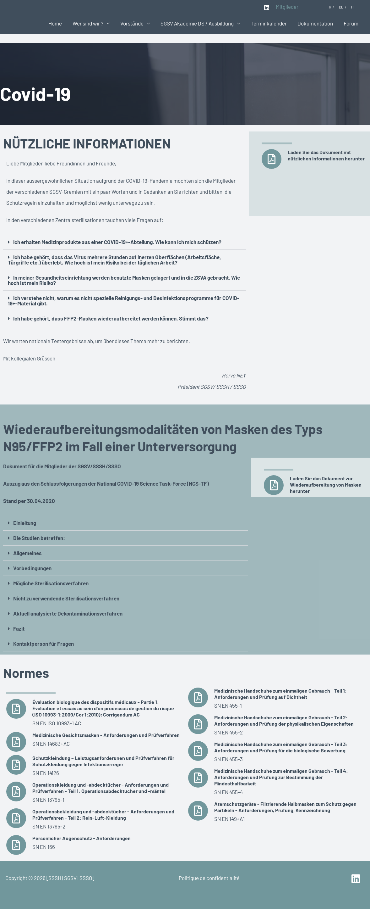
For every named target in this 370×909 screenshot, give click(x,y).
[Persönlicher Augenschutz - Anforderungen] (16, 845)
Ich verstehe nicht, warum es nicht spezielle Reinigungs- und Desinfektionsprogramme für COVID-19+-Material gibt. (123, 300)
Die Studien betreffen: (39, 538)
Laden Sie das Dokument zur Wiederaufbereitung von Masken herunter (326, 484)
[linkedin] (357, 879)
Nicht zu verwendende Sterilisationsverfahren (66, 598)
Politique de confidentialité (209, 878)
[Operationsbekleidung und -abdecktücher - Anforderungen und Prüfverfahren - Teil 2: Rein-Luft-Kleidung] (16, 818)
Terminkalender (269, 23)
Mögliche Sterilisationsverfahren (51, 583)
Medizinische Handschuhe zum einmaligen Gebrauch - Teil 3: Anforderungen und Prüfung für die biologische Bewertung (281, 747)
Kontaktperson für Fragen (43, 643)
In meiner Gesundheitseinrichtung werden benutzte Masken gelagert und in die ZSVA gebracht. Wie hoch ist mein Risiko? (124, 280)
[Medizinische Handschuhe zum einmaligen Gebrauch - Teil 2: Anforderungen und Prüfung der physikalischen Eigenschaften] (198, 724)
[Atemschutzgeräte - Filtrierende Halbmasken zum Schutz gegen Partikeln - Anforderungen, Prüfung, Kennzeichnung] (198, 811)
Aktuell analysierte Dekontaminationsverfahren (67, 613)
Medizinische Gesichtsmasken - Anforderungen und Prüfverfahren (106, 735)
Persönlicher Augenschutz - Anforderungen (81, 838)
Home (55, 23)
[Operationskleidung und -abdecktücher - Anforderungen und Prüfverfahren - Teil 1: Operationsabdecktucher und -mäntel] (16, 791)
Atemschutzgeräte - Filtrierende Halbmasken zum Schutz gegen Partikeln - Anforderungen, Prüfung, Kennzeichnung (285, 807)
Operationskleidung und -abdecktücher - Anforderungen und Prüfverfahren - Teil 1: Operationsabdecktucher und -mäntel (100, 788)
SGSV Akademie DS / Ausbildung (197, 23)
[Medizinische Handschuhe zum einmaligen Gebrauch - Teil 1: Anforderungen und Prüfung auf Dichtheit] (198, 697)
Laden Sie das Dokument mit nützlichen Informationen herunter (326, 155)
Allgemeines (27, 553)
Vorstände (132, 23)
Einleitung (24, 523)
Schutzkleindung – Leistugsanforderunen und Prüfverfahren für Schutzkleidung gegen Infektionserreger (103, 761)
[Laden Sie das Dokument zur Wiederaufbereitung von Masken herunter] (274, 485)
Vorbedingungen (32, 568)
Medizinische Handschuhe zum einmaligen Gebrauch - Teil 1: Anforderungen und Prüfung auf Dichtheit (280, 694)
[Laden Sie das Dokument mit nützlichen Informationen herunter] (271, 159)
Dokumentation (315, 23)
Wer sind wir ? (88, 23)
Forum (351, 23)
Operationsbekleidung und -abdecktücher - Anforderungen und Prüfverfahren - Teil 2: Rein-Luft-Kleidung (103, 814)
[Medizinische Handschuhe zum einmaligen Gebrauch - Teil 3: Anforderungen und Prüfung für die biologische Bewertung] (198, 751)
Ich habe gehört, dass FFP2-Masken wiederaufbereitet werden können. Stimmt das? (111, 318)
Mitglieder (287, 6)
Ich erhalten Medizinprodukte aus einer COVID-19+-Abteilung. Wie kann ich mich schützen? (117, 242)
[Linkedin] (266, 7)
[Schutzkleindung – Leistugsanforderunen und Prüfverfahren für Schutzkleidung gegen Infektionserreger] (16, 765)
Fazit (18, 628)
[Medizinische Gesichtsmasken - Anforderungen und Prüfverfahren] (16, 742)
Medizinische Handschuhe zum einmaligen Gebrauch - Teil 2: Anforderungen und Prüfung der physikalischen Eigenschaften (284, 720)
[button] (124, 242)
